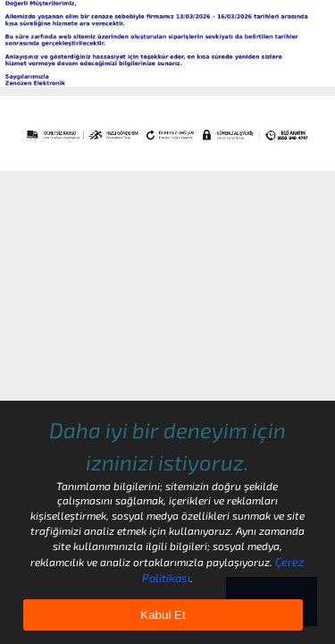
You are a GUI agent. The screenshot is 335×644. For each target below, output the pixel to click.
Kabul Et (162, 615)
